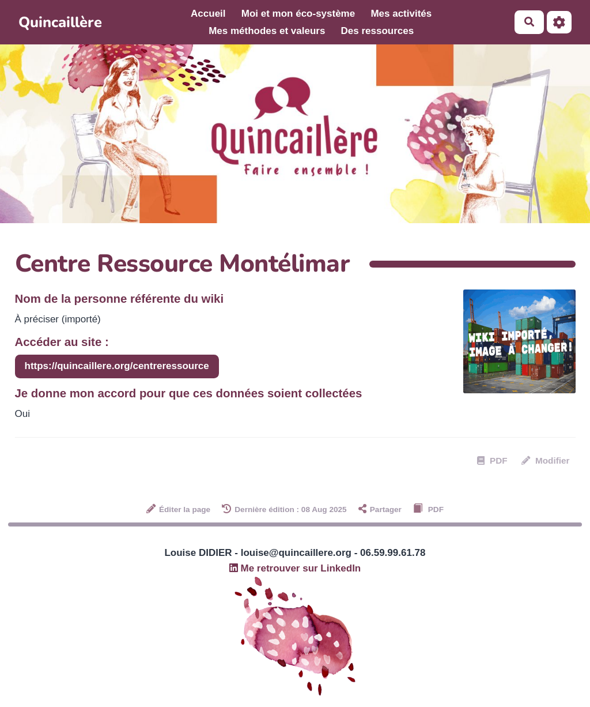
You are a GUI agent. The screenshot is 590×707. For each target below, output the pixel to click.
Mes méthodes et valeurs (267, 30)
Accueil (208, 13)
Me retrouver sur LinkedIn (295, 568)
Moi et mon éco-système (298, 13)
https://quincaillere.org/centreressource (117, 365)
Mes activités (401, 13)
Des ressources (377, 30)
